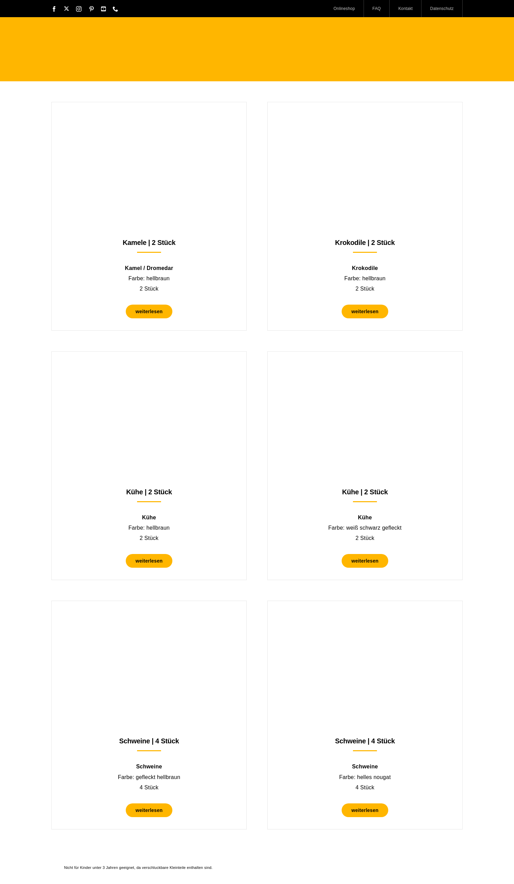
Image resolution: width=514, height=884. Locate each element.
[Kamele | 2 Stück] (149, 119)
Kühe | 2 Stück (149, 492)
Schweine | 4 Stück (149, 741)
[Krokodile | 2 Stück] (365, 119)
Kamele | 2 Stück (149, 242)
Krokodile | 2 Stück (365, 242)
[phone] (115, 9)
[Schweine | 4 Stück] (149, 618)
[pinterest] (91, 9)
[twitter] (66, 8)
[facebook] (54, 9)
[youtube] (103, 9)
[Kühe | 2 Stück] (149, 369)
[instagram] (79, 9)
